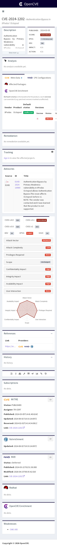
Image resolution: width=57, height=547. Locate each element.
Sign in (6, 158)
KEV (9, 233)
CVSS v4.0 (12, 220)
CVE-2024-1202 (13, 19)
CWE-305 (14, 529)
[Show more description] (13, 53)
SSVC (44, 233)
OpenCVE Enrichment (16, 90)
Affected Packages (15, 84)
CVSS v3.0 (12, 226)
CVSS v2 (33, 226)
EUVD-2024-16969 (17, 184)
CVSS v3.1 (36, 220)
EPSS (26, 233)
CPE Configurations (39, 77)
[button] (3, 11)
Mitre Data (13, 77)
